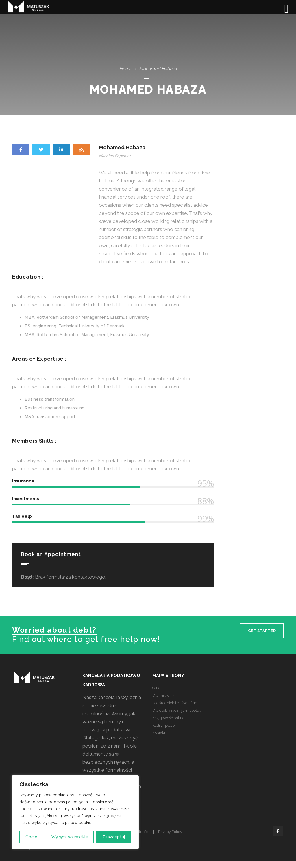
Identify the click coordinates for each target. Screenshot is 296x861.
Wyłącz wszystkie (69, 837)
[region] (75, 812)
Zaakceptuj (113, 837)
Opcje (31, 837)
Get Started (262, 631)
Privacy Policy (170, 832)
